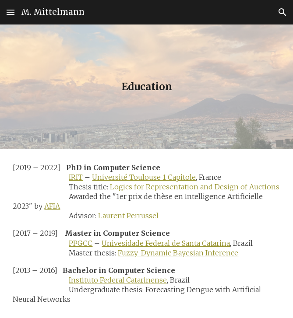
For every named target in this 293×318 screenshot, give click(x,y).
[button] (10, 12)
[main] (146, 87)
